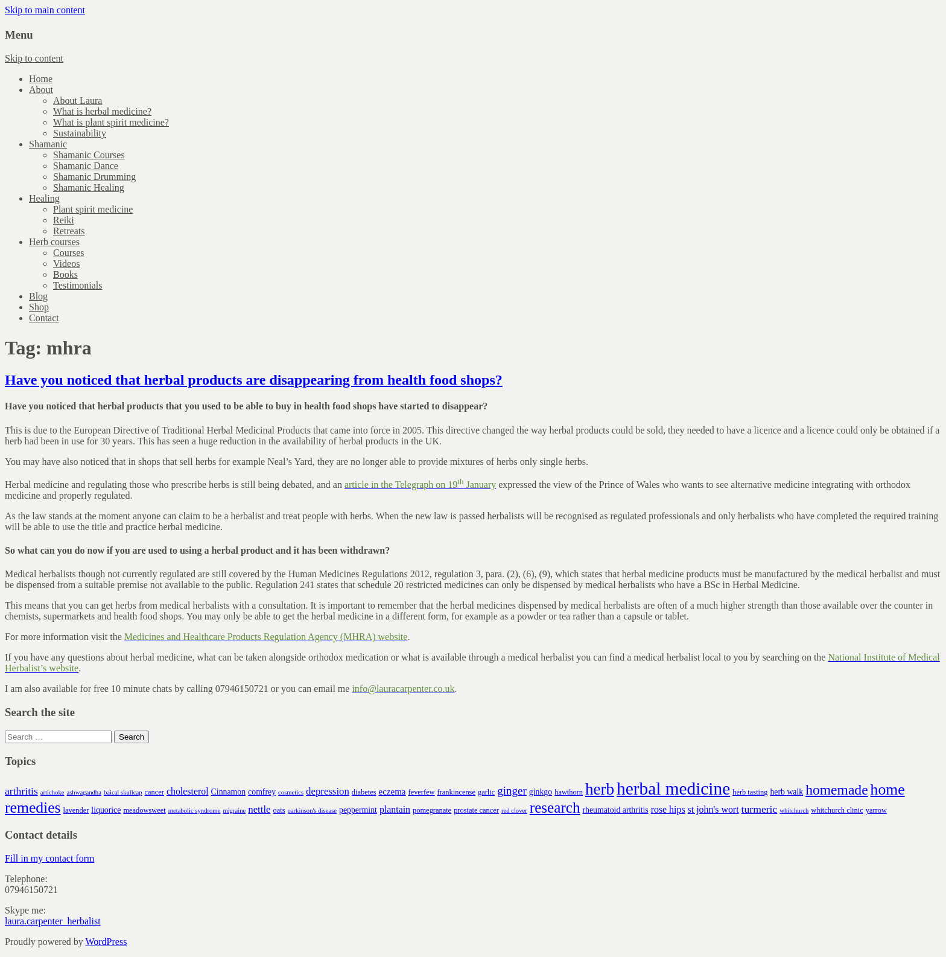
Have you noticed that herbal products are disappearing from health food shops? (254, 380)
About (41, 90)
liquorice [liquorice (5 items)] (106, 810)
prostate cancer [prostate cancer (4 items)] (476, 810)
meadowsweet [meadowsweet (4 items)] (144, 810)
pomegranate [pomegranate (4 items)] (432, 810)
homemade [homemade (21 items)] (836, 790)
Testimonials (78, 285)
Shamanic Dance (85, 166)
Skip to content (34, 58)
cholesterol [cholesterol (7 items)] (188, 791)
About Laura (77, 100)
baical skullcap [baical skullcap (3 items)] (123, 792)
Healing (44, 198)
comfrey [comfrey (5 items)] (262, 791)
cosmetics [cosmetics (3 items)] (290, 792)
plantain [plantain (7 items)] (394, 809)
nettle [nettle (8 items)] (259, 809)
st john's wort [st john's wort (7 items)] (713, 809)
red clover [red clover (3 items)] (514, 810)
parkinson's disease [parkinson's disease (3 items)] (312, 810)
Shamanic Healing (88, 187)
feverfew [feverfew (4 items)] (421, 792)
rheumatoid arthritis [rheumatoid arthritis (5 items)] (615, 810)
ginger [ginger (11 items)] (512, 790)
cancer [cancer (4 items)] (154, 792)
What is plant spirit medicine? (111, 122)
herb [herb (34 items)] (599, 789)
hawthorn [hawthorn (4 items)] (568, 792)
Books (65, 274)
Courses (68, 253)
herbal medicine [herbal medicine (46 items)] (673, 788)
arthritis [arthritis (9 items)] (21, 791)
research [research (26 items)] (555, 807)
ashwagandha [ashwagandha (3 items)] (83, 792)
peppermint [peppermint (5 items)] (358, 810)
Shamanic (48, 144)
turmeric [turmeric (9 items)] (759, 809)
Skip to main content (45, 10)
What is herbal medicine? (102, 111)
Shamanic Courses (89, 155)
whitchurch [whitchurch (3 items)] (793, 810)
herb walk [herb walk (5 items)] (786, 791)
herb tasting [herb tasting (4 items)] (749, 792)
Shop (39, 307)
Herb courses (54, 242)
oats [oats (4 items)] (279, 810)
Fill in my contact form (49, 858)
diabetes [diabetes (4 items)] (364, 792)
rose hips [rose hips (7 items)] (668, 809)
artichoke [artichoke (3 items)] (52, 792)
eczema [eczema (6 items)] (391, 791)
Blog (38, 296)
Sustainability (79, 133)
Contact (44, 318)
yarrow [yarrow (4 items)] (876, 810)
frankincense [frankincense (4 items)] (456, 792)
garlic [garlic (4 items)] (486, 792)
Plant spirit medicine (93, 209)
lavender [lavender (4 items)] (76, 810)
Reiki (63, 220)
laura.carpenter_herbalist (53, 921)
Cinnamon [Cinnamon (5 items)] (228, 791)
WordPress (106, 941)
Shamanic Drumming (94, 176)
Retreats (68, 231)
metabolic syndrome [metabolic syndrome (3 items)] (194, 810)
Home (40, 79)
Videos (66, 263)
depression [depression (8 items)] (327, 791)
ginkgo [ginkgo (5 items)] (540, 791)
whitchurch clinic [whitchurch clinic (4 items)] (837, 810)
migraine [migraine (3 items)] (234, 810)
